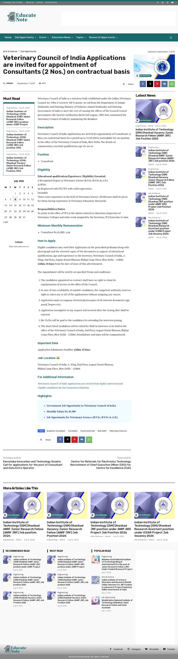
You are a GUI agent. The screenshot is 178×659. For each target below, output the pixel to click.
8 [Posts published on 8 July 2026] (15, 199)
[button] (171, 37)
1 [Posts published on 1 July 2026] (15, 193)
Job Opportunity (28, 51)
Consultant (72, 431)
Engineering (11, 108)
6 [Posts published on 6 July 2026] (5, 199)
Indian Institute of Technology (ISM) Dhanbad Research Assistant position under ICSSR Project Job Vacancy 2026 (159, 227)
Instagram (136, 649)
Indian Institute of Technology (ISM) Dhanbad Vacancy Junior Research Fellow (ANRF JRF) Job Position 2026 (18, 164)
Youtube (171, 649)
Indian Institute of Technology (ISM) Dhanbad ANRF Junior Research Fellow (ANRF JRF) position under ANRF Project (18, 118)
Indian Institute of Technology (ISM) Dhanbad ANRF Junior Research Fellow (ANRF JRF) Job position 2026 (18, 141)
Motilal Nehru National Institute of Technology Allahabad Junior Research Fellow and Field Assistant (117, 604)
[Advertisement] (118, 18)
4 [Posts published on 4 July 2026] (28, 193)
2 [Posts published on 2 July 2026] (20, 193)
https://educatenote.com (19, 247)
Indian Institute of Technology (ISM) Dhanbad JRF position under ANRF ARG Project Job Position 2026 (160, 203)
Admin (9, 83)
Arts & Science (10, 51)
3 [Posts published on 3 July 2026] (24, 193)
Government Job (88, 431)
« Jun (5, 221)
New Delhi (102, 431)
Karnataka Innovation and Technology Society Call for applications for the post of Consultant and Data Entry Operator (32, 465)
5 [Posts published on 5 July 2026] (32, 193)
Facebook (118, 649)
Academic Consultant (56, 431)
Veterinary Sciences (118, 431)
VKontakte (154, 649)
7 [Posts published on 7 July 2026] (10, 199)
